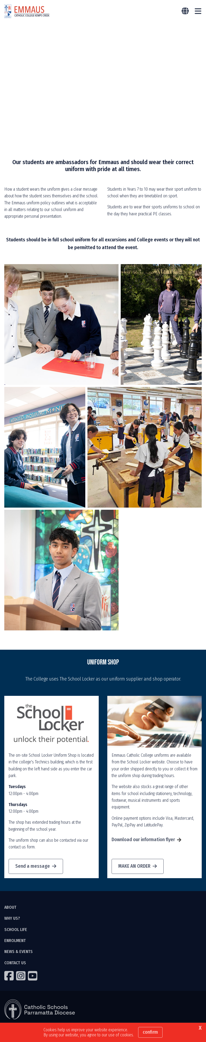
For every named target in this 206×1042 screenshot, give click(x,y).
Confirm (150, 1032)
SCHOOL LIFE (15, 930)
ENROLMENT (15, 941)
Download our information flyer (143, 840)
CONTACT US (15, 963)
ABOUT (10, 907)
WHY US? (12, 918)
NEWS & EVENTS (18, 952)
